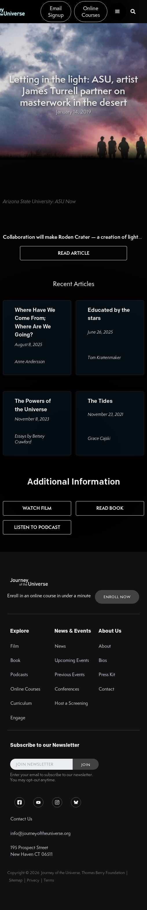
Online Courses (91, 11)
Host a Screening (71, 703)
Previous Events (69, 674)
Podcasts (19, 674)
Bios (103, 660)
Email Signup (56, 11)
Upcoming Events (72, 660)
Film (14, 646)
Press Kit (107, 674)
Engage (17, 718)
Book (15, 660)
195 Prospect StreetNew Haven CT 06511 (31, 851)
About (105, 646)
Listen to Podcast (37, 527)
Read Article (73, 253)
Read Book (110, 508)
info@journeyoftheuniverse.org (40, 833)
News (60, 646)
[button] (117, 11)
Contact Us (21, 819)
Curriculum (21, 703)
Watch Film (37, 508)
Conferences (67, 689)
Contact (106, 689)
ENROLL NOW (117, 596)
